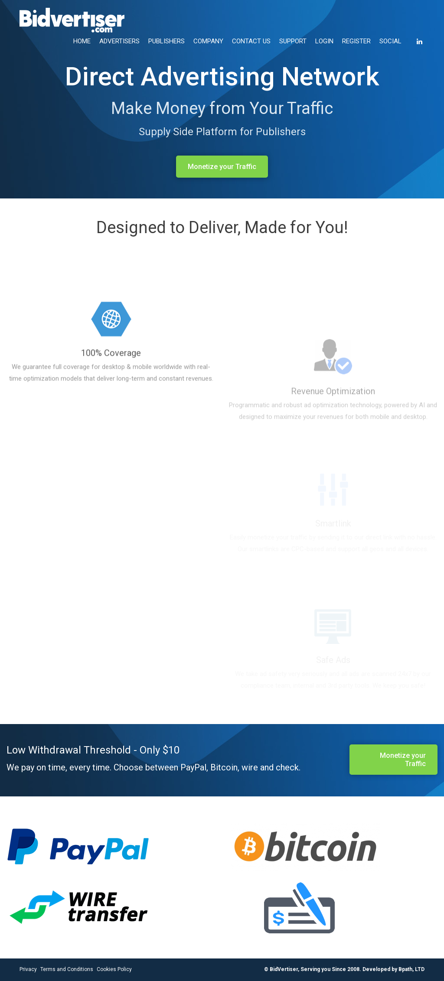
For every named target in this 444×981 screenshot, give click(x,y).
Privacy (28, 969)
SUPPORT (293, 41)
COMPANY (208, 41)
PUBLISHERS (166, 41)
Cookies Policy (114, 969)
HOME (82, 41)
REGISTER (356, 41)
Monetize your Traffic (222, 166)
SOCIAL (390, 41)
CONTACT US (251, 41)
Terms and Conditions (66, 969)
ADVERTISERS (119, 41)
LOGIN (324, 41)
